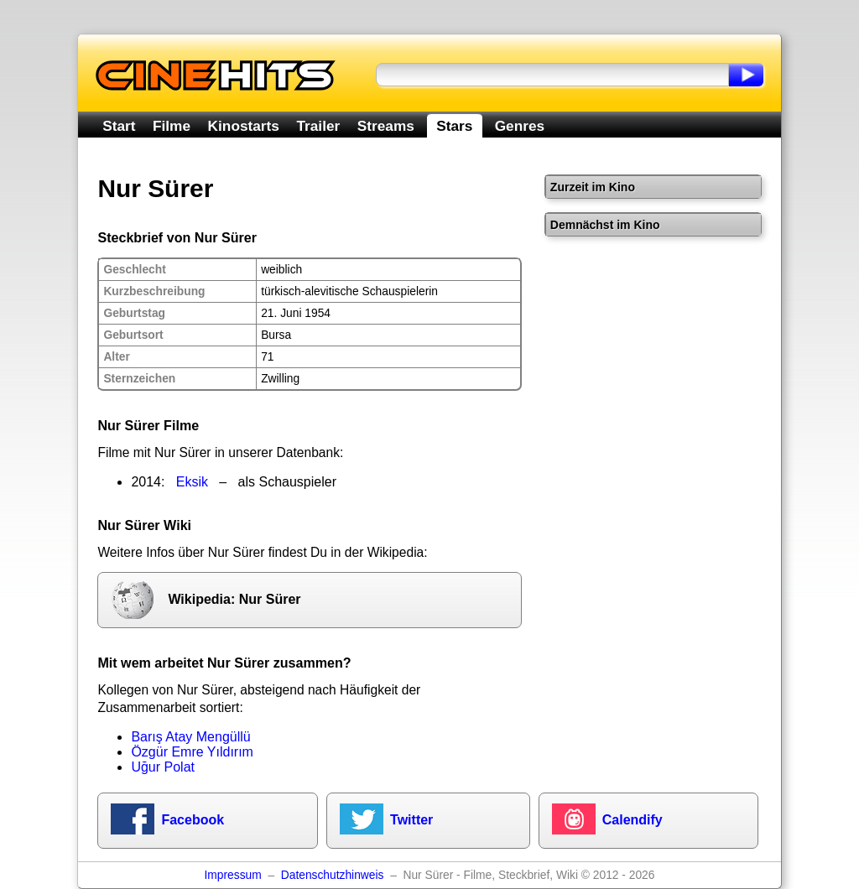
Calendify (632, 820)
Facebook (192, 820)
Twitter (411, 820)
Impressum (233, 875)
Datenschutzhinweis (332, 875)
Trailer (318, 125)
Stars (454, 125)
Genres (519, 125)
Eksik (192, 482)
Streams (385, 125)
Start (118, 125)
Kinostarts (243, 125)
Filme (171, 125)
